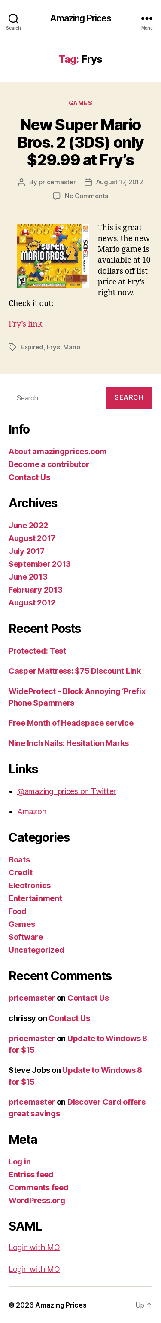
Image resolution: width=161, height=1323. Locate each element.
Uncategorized (36, 949)
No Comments (86, 196)
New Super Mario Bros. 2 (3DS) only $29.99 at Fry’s (80, 142)
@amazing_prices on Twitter (66, 791)
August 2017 (32, 538)
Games (81, 103)
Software (26, 936)
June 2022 (28, 525)
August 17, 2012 (119, 182)
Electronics (30, 885)
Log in (19, 1161)
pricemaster (57, 182)
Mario (71, 347)
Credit (20, 872)
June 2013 (28, 576)
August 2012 (32, 602)
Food (18, 911)
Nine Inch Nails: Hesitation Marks (69, 743)
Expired (32, 347)
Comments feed (39, 1187)
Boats (19, 859)
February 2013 (36, 589)
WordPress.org (37, 1200)
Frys (53, 347)
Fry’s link (25, 324)
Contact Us (29, 477)
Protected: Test (37, 650)
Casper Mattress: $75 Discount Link (75, 670)
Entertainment (35, 898)
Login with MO (34, 1247)
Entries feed (31, 1174)
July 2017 (27, 551)
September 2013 (40, 563)
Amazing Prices (81, 18)
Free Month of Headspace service (71, 722)
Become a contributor (49, 464)
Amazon (31, 811)
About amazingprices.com (58, 451)
